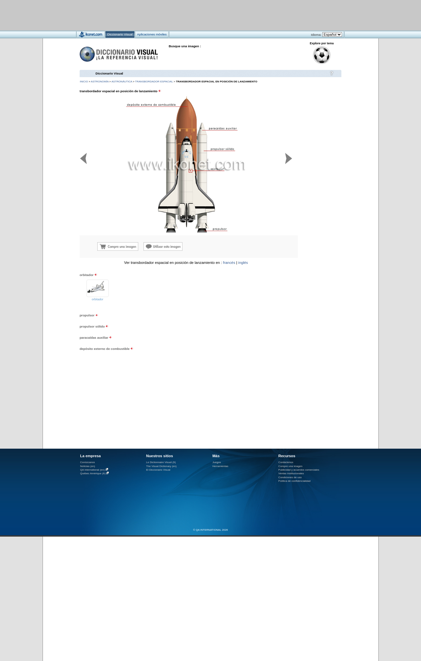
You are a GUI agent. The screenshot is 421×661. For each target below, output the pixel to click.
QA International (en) (92, 469)
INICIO (84, 81)
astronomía (99, 81)
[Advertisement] (191, 15)
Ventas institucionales (291, 473)
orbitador (97, 299)
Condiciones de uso (290, 477)
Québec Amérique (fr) (93, 473)
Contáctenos (286, 462)
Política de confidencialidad (294, 481)
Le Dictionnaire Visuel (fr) (161, 462)
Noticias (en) (87, 466)
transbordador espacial (154, 81)
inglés (243, 263)
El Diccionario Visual (158, 469)
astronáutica (121, 81)
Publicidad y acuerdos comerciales (298, 469)
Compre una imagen (290, 466)
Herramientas (220, 466)
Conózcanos (87, 462)
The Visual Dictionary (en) (161, 466)
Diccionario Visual (109, 73)
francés (229, 263)
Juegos (216, 462)
